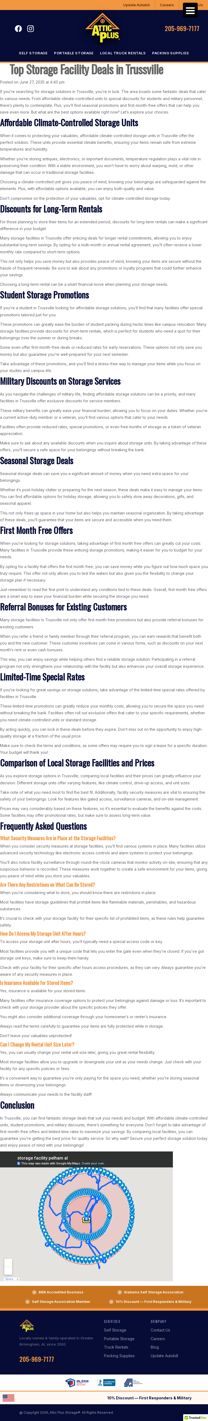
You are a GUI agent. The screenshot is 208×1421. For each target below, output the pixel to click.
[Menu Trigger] (190, 10)
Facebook (18, 28)
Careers (167, 5)
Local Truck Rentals (123, 53)
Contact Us (160, 1330)
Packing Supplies (170, 53)
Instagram (30, 28)
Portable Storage (74, 53)
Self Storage (33, 53)
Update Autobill (136, 5)
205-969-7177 (182, 28)
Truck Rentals (116, 1347)
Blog (155, 1347)
